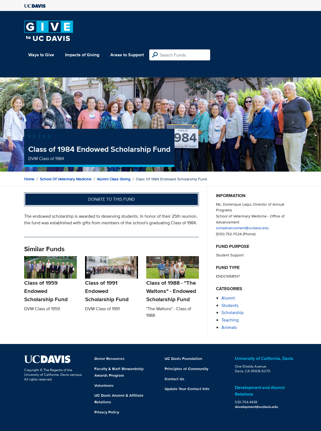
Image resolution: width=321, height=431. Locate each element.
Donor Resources (109, 358)
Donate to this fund (111, 199)
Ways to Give (41, 55)
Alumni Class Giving (113, 179)
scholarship (232, 312)
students (229, 305)
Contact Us (174, 379)
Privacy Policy (106, 412)
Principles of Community (186, 368)
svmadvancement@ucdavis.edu (242, 228)
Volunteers (104, 385)
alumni (228, 298)
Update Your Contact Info (187, 388)
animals (229, 327)
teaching (230, 320)
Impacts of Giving (82, 55)
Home (29, 179)
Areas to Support (127, 55)
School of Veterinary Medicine (65, 179)
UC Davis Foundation (183, 358)
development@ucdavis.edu (256, 406)
